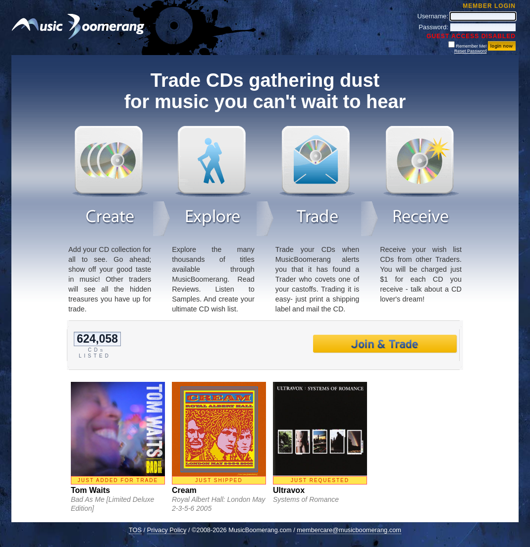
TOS (135, 530)
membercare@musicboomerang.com (349, 530)
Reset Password (470, 51)
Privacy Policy (167, 530)
